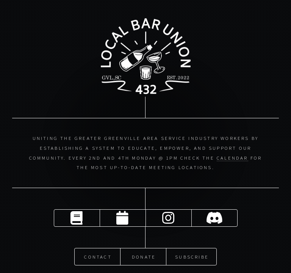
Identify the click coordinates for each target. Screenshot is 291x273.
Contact (97, 256)
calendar (232, 157)
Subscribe (192, 256)
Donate (144, 256)
